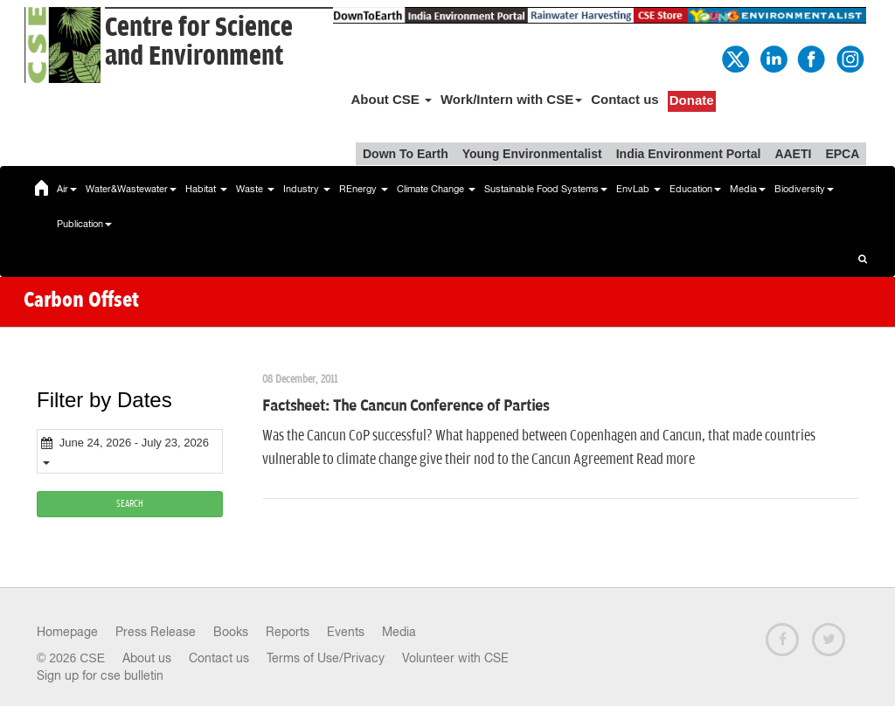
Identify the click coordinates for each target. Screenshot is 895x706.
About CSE (391, 99)
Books (230, 632)
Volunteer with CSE (455, 658)
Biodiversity (804, 188)
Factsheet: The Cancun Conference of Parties (405, 406)
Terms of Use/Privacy (326, 658)
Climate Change (436, 188)
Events (345, 632)
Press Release (155, 632)
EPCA (842, 154)
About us (146, 658)
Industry (306, 188)
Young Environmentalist (532, 154)
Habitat (206, 188)
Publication (84, 223)
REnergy (363, 188)
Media (748, 188)
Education (695, 188)
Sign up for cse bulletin (100, 675)
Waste (255, 188)
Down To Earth (405, 154)
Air (67, 188)
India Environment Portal (688, 154)
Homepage (67, 632)
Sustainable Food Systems (545, 188)
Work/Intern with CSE (511, 99)
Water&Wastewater (131, 188)
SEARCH (129, 503)
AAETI (792, 154)
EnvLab (638, 188)
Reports (287, 632)
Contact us (625, 99)
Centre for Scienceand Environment (199, 42)
